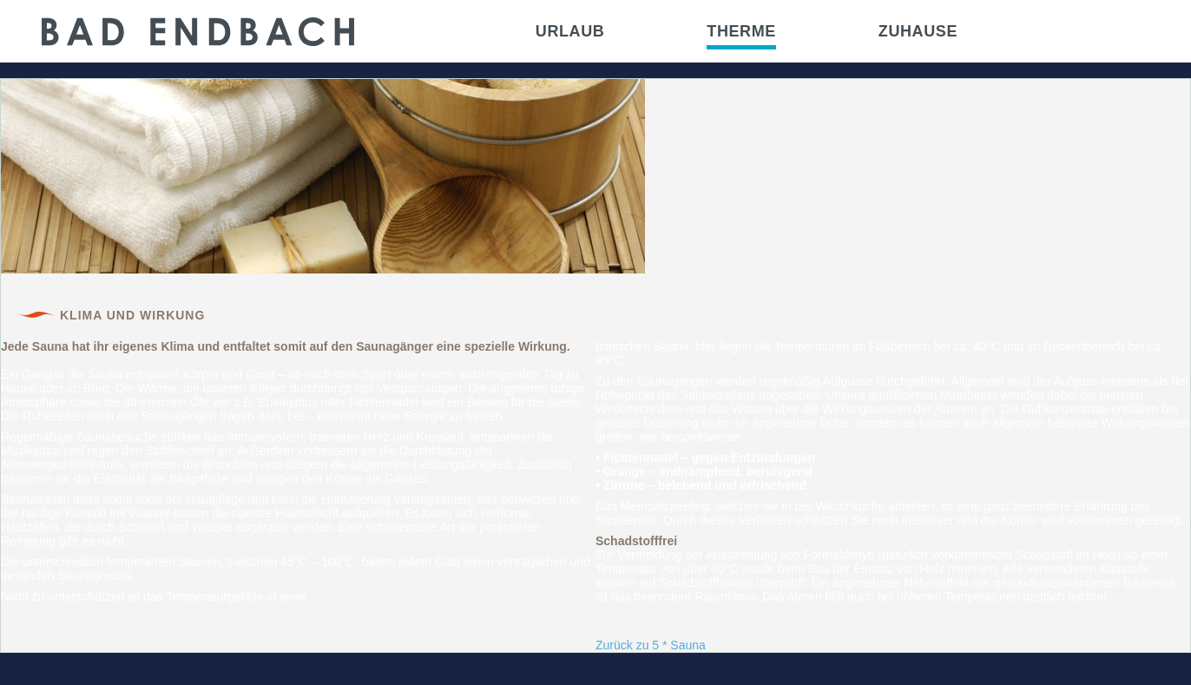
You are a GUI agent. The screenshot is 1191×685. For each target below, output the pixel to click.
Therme (741, 31)
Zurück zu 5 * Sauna (651, 645)
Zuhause (917, 31)
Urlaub (570, 31)
